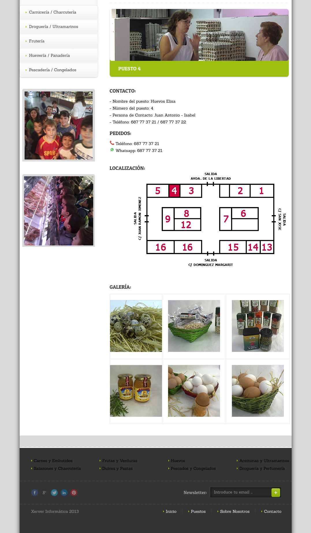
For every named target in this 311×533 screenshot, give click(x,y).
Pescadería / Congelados (51, 70)
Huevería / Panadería (48, 55)
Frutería (35, 41)
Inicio (171, 511)
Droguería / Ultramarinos (52, 27)
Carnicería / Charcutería (51, 12)
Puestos (198, 511)
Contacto (272, 511)
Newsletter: (195, 492)
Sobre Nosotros (234, 511)
